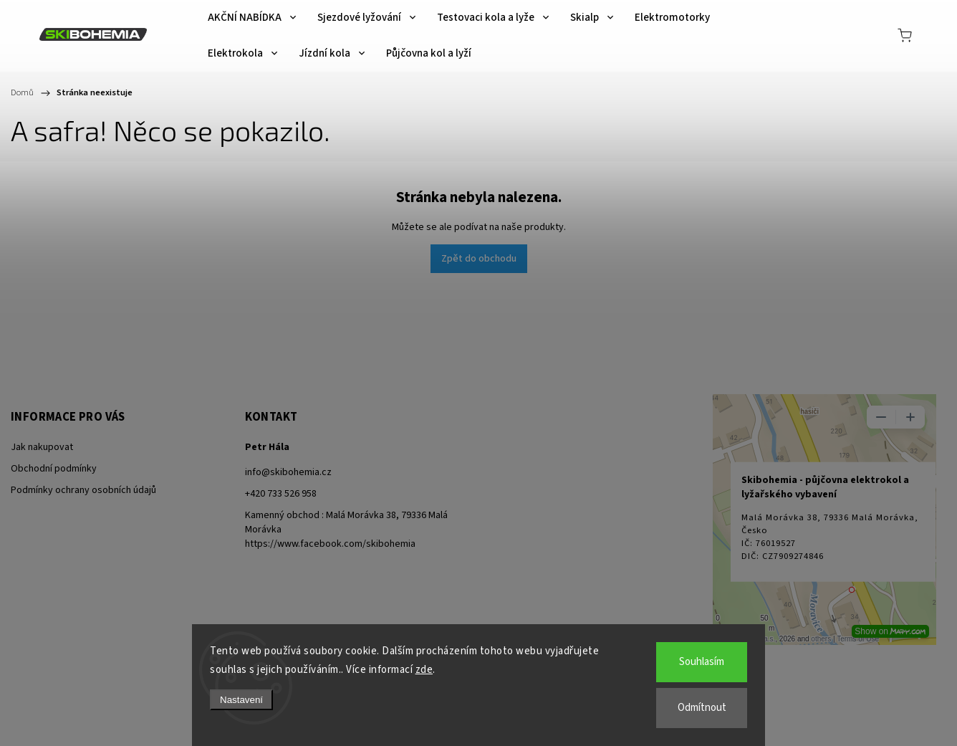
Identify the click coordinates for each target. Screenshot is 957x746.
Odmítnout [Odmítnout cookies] (702, 707)
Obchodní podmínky (54, 469)
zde (424, 669)
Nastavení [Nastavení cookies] (241, 699)
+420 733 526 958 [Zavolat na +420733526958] (281, 494)
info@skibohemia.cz (288, 472)
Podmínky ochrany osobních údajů (83, 490)
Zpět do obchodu (478, 259)
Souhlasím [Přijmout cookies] (701, 661)
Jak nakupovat (42, 447)
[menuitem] (252, 18)
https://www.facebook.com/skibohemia (330, 544)
